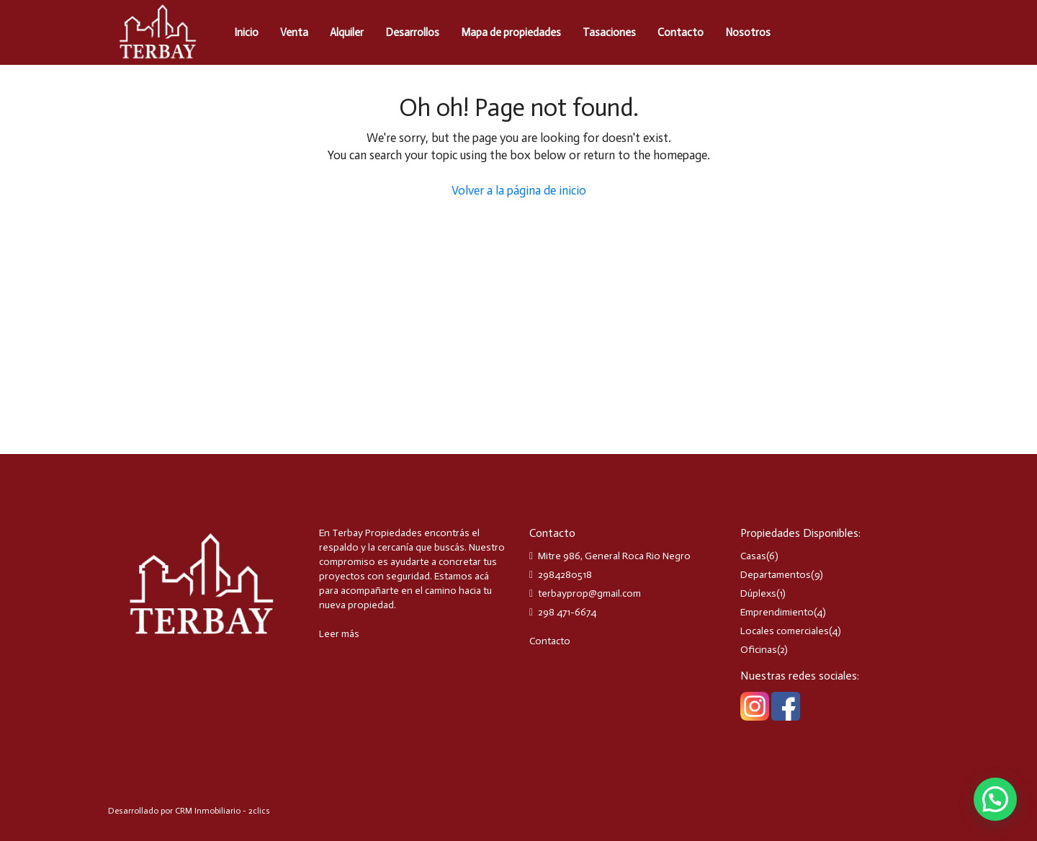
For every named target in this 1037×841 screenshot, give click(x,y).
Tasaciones (609, 32)
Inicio (246, 32)
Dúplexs (758, 593)
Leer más (339, 634)
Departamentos (775, 575)
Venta (294, 32)
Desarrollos (412, 32)
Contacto (680, 32)
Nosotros (748, 32)
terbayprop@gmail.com (589, 593)
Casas (753, 556)
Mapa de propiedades (511, 32)
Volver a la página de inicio (519, 190)
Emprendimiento (777, 612)
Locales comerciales (784, 631)
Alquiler (347, 32)
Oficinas (758, 650)
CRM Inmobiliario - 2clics (222, 811)
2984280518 (565, 575)
